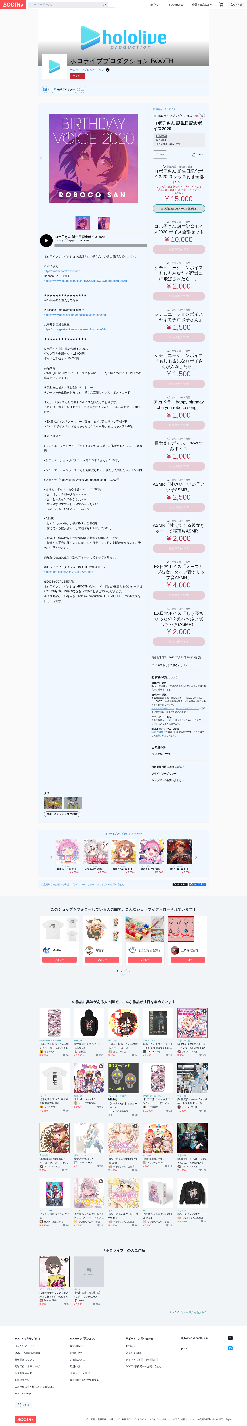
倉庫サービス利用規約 (120, 1419)
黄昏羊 (99, 950)
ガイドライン (139, 1419)
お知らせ (131, 1346)
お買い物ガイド (79, 1352)
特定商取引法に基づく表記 (166, 766)
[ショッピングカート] (221, 4)
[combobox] (68, 4)
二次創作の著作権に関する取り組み (34, 1386)
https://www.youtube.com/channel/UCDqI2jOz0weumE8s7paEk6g (85, 280)
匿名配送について (25, 1359)
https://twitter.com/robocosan (62, 271)
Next (146, 158)
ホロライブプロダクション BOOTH (123, 833)
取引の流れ (161, 747)
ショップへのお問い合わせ (166, 780)
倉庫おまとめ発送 (80, 1373)
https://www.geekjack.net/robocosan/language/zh (75, 329)
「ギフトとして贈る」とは (170, 665)
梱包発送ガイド (23, 1373)
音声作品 (158, 109)
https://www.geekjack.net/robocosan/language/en (75, 314)
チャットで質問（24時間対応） (143, 1359)
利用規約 (102, 1419)
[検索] (104, 4)
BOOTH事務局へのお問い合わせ (144, 1366)
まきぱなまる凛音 (149, 950)
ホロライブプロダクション (87, 69)
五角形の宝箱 (189, 950)
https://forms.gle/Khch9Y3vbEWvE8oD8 (69, 571)
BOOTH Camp (23, 1393)
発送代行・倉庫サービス (28, 1366)
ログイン (155, 4)
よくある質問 (133, 1352)
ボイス (172, 109)
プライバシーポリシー (164, 773)
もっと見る (123, 974)
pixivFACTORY (159, 732)
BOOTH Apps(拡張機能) (28, 1352)
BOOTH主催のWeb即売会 (84, 1380)
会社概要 (90, 1419)
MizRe (57, 950)
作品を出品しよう (202, 4)
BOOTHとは (176, 4)
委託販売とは (22, 1380)
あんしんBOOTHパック (163, 708)
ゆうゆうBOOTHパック (187, 708)
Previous (41, 158)
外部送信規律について (184, 1419)
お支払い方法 (162, 754)
